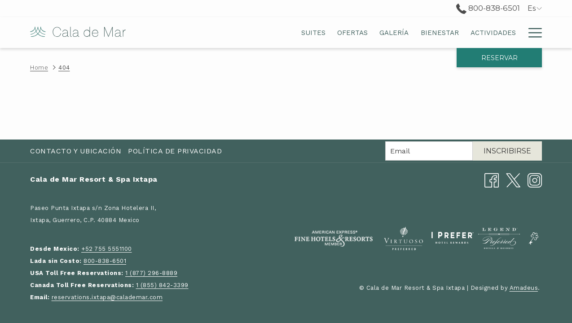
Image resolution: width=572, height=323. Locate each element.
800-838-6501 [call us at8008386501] (488, 8)
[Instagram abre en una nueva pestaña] (535, 179)
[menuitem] (216, 32)
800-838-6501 (105, 261)
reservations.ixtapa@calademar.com (107, 297)
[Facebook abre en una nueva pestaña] (491, 179)
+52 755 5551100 (106, 248)
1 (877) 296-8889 (151, 273)
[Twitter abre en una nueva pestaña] (513, 179)
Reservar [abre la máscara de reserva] (499, 58)
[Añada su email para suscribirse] (429, 151)
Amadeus (524, 287)
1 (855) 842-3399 (162, 285)
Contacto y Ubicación (75, 151)
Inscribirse (507, 151)
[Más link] (532, 32)
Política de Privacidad (175, 151)
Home (39, 67)
